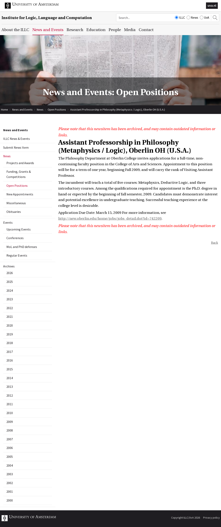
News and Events (22, 109)
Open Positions (57, 109)
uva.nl (212, 5)
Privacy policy (211, 517)
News (192, 17)
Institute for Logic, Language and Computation (47, 17)
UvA (204, 17)
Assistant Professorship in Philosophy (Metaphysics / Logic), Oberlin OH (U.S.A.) (117, 109)
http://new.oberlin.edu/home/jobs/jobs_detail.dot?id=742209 (110, 218)
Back (214, 243)
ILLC (180, 17)
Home (4, 109)
